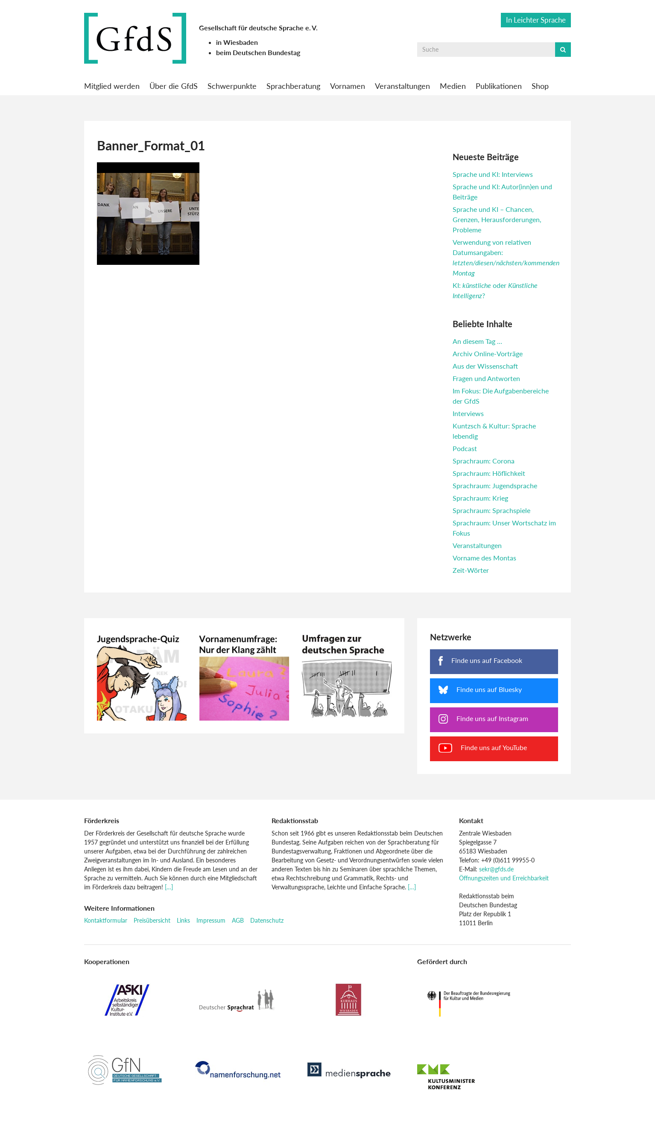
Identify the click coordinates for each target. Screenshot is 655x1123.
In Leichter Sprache (536, 19)
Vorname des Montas (484, 558)
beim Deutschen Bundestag (258, 52)
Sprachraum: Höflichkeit (489, 473)
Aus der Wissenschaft (485, 366)
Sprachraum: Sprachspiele (491, 510)
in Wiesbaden (237, 42)
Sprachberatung (293, 86)
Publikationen (499, 86)
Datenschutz (267, 920)
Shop (540, 86)
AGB (238, 920)
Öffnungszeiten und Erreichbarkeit (504, 878)
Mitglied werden (112, 86)
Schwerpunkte (232, 86)
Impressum (210, 920)
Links (183, 920)
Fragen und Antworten (486, 378)
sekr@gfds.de (496, 869)
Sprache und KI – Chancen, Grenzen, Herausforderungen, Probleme (497, 219)
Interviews (468, 413)
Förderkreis (101, 820)
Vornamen (347, 86)
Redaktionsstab (295, 820)
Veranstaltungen (402, 86)
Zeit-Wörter (471, 570)
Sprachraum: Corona (484, 461)
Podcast (465, 448)
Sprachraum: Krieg (480, 498)
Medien (453, 86)
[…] (169, 887)
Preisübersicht (152, 920)
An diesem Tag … (477, 341)
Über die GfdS (173, 86)
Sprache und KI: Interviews (493, 174)
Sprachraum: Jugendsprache (495, 485)
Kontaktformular (105, 920)
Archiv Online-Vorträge (488, 353)
